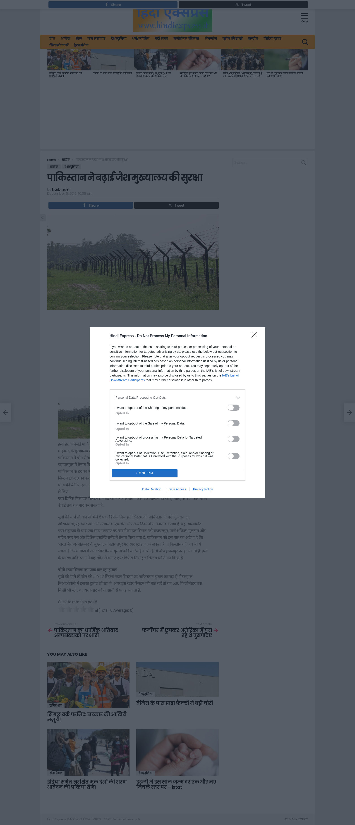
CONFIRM (144, 473)
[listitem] (177, 397)
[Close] (256, 336)
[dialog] (177, 412)
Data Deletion (151, 489)
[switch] (234, 408)
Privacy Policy (203, 489)
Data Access (177, 489)
